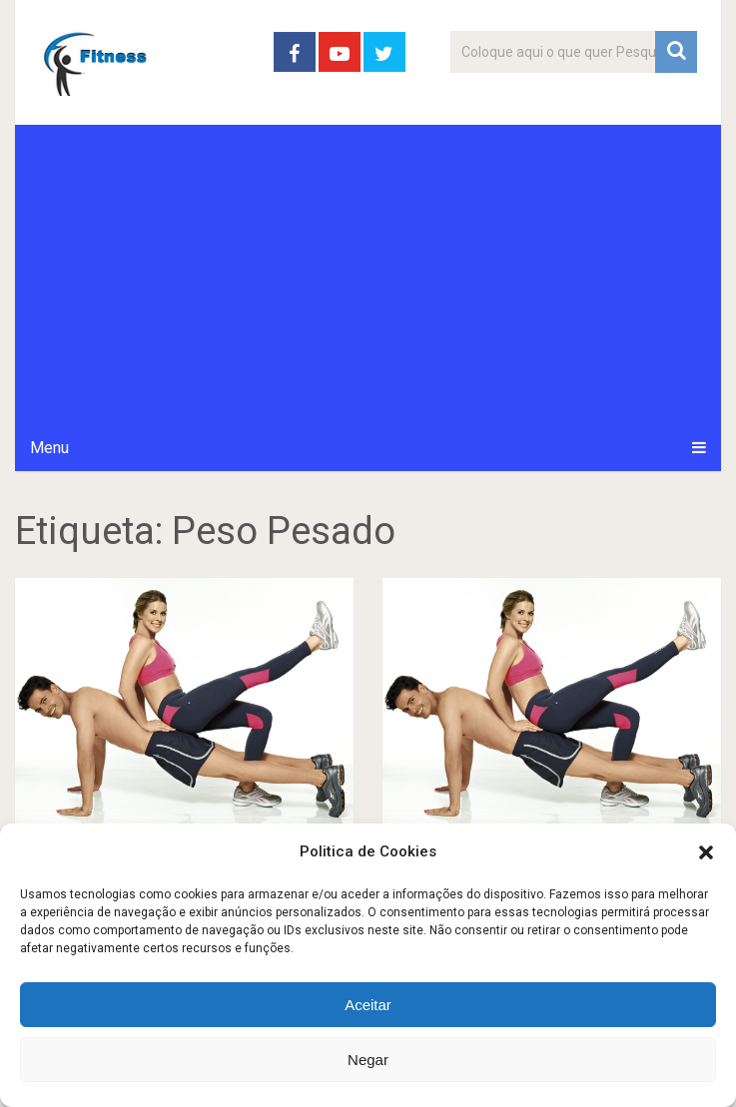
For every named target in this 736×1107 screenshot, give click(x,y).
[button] (706, 852)
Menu (49, 447)
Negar (368, 1059)
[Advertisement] (368, 274)
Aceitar (368, 1004)
